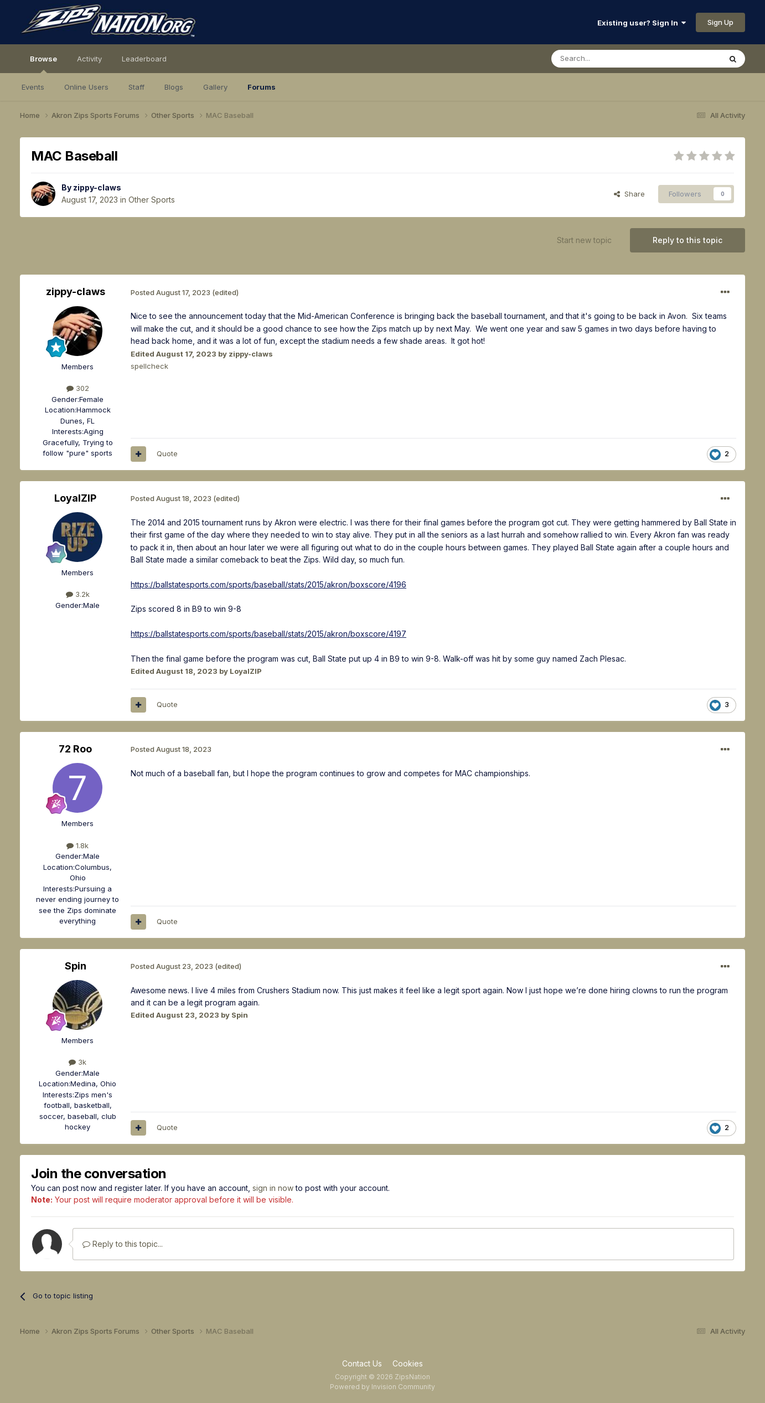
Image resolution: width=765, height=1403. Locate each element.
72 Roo (75, 749)
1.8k (77, 845)
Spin (75, 966)
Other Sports (151, 199)
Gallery (215, 86)
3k (77, 1062)
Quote (167, 453)
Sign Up (720, 22)
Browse (43, 63)
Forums (261, 86)
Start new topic (584, 240)
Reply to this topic (687, 240)
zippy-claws (97, 187)
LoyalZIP (75, 498)
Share (629, 193)
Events (33, 86)
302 (77, 388)
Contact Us (362, 1363)
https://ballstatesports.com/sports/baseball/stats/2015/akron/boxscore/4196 (268, 584)
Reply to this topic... (122, 1244)
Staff (136, 86)
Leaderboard (144, 58)
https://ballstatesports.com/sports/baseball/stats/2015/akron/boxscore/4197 (268, 633)
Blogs (173, 86)
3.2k (78, 594)
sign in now (272, 1188)
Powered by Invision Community (382, 1387)
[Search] (607, 59)
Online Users (86, 86)
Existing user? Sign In (641, 22)
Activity (89, 58)
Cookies (407, 1363)
